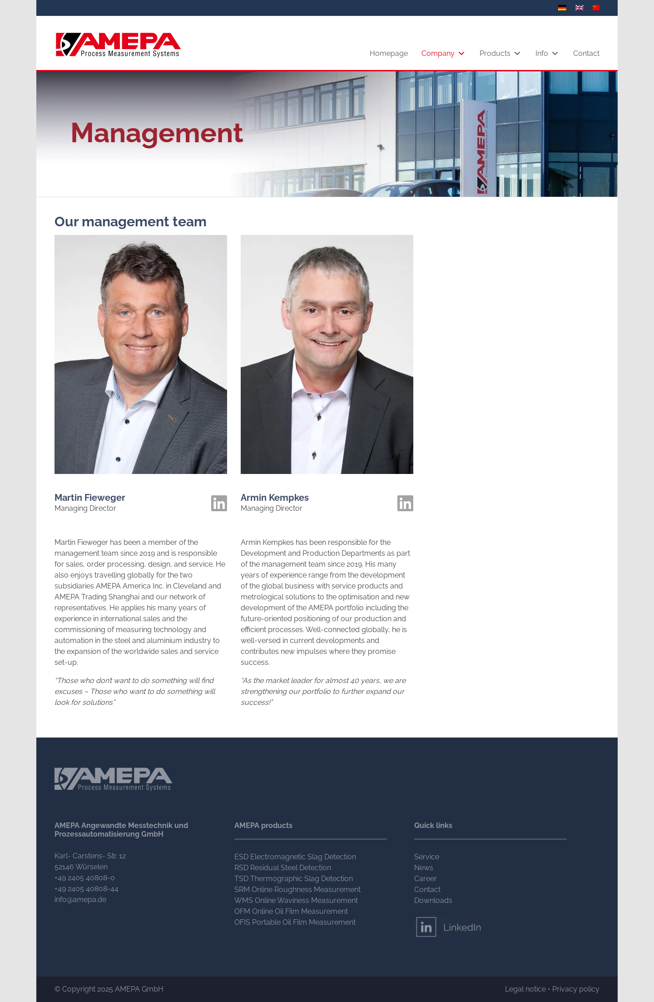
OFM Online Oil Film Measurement (291, 911)
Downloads (433, 900)
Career (425, 878)
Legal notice (525, 989)
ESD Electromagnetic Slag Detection (295, 856)
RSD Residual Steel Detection (282, 867)
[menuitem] (563, 8)
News (423, 867)
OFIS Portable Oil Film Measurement (295, 922)
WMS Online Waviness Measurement (296, 900)
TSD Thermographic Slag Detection (293, 878)
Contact (427, 889)
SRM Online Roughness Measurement (297, 889)
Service (426, 856)
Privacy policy (576, 989)
